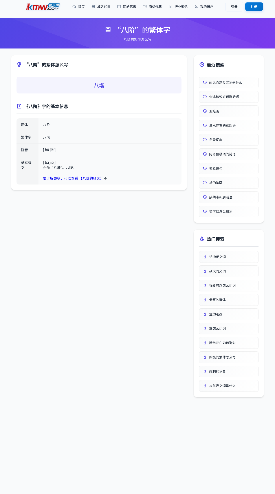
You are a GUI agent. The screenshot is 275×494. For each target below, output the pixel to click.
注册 (254, 6)
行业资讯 (178, 7)
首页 (78, 7)
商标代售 (152, 7)
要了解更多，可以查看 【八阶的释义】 (73, 178)
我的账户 (203, 7)
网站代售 (126, 7)
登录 (234, 6)
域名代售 (100, 7)
